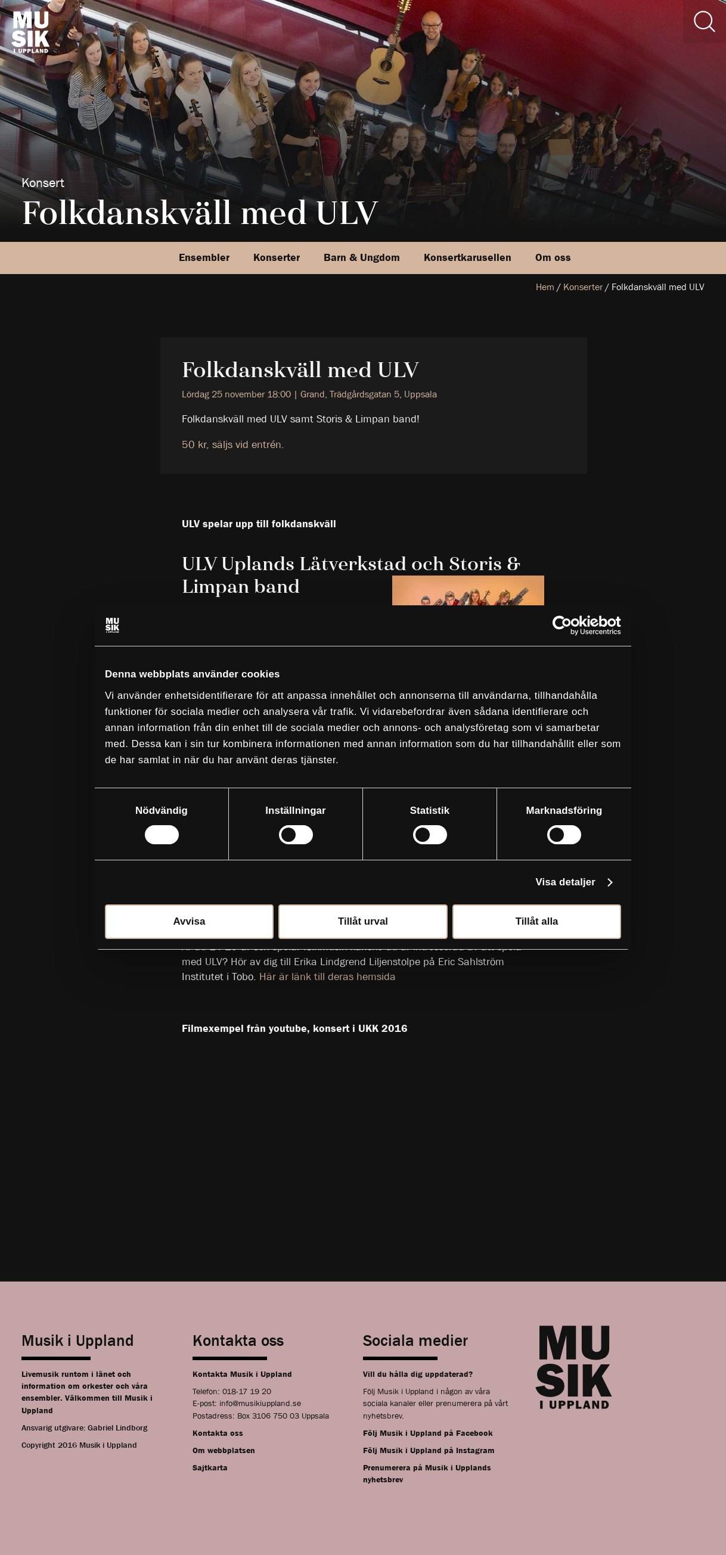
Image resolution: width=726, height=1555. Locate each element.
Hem (545, 287)
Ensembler (204, 258)
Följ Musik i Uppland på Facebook (428, 1433)
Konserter (276, 258)
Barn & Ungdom (362, 258)
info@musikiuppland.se (260, 1403)
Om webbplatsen (224, 1450)
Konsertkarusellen (467, 258)
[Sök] (704, 21)
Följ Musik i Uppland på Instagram (429, 1450)
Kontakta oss (218, 1433)
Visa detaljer (565, 882)
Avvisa (189, 921)
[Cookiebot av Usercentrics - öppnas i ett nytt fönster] (569, 625)
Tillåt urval (363, 921)
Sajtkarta (210, 1467)
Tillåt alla (537, 921)
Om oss (553, 258)
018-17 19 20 (246, 1391)
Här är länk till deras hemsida (329, 977)
